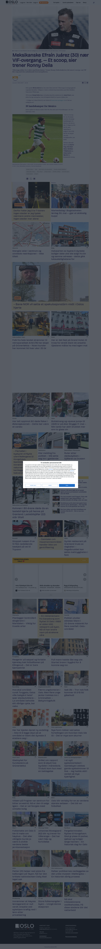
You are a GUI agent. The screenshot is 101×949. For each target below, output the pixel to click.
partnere (51, 469)
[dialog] (50, 474)
